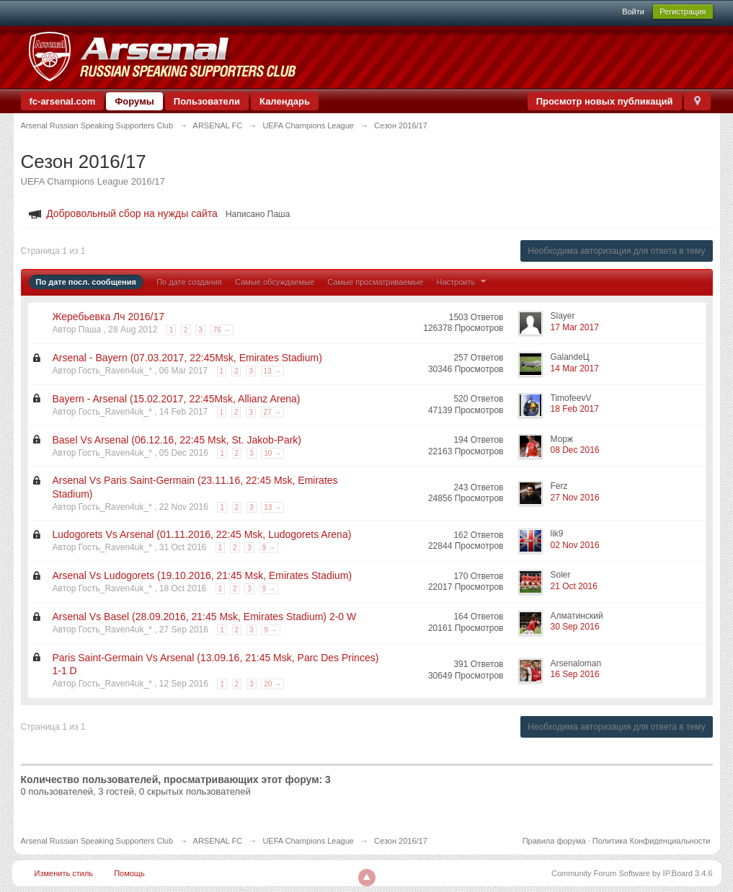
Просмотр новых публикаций (604, 101)
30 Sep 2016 (575, 627)
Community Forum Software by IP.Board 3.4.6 (632, 873)
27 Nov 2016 (575, 498)
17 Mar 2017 (575, 327)
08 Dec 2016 (575, 450)
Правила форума (554, 840)
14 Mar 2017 (575, 368)
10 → (272, 453)
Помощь (129, 873)
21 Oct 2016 (574, 586)
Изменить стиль (64, 873)
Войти (633, 11)
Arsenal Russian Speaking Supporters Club (97, 840)
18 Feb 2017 (575, 409)
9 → (268, 548)
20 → (272, 684)
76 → (222, 330)
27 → (272, 412)
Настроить (463, 282)
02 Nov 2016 (575, 545)
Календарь (284, 101)
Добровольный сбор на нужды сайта (132, 213)
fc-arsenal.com (63, 101)
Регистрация (682, 11)
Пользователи (207, 101)
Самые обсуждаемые (274, 282)
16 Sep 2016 (575, 674)
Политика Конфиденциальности (651, 840)
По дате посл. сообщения (86, 282)
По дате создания (189, 282)
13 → (272, 371)
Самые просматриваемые (375, 282)
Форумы (134, 101)
